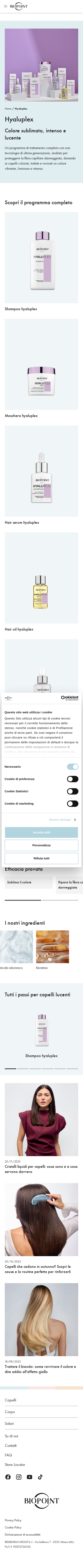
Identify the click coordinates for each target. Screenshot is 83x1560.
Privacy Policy (13, 1520)
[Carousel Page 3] (35, 1068)
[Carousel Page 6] (72, 1068)
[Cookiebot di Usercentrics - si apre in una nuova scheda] (60, 698)
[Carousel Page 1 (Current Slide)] (23, 900)
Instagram (19, 1477)
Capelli (10, 1400)
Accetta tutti (41, 832)
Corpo (10, 1411)
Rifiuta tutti (41, 858)
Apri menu (5, 6)
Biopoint (19, 6)
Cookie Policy (13, 1527)
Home (8, 108)
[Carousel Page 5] (60, 1068)
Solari (9, 1423)
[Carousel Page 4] (47, 1068)
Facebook (8, 1477)
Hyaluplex (21, 108)
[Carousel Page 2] (60, 900)
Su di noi (11, 1436)
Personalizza (42, 845)
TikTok (40, 1477)
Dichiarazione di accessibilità (22, 1534)
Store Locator (15, 1464)
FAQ (8, 1455)
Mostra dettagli (60, 819)
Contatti (11, 1445)
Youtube (29, 1477)
